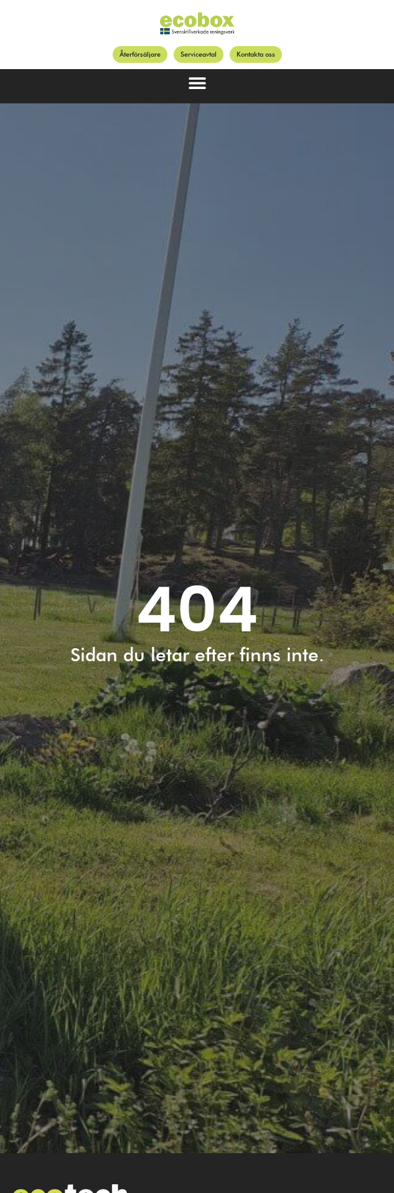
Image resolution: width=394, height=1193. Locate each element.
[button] (197, 83)
